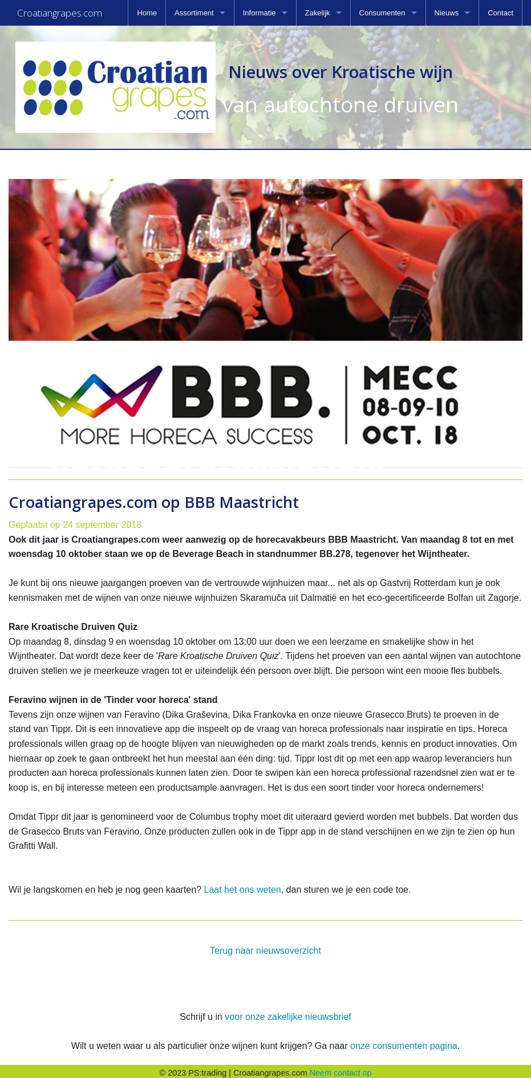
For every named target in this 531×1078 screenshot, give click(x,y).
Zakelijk (317, 13)
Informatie (259, 13)
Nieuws (447, 13)
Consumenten (382, 13)
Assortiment (194, 13)
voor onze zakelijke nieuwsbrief (288, 1013)
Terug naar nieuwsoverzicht (265, 947)
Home (147, 13)
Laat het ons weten (242, 886)
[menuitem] (146, 13)
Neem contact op (341, 1069)
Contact (500, 13)
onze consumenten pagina (403, 1042)
